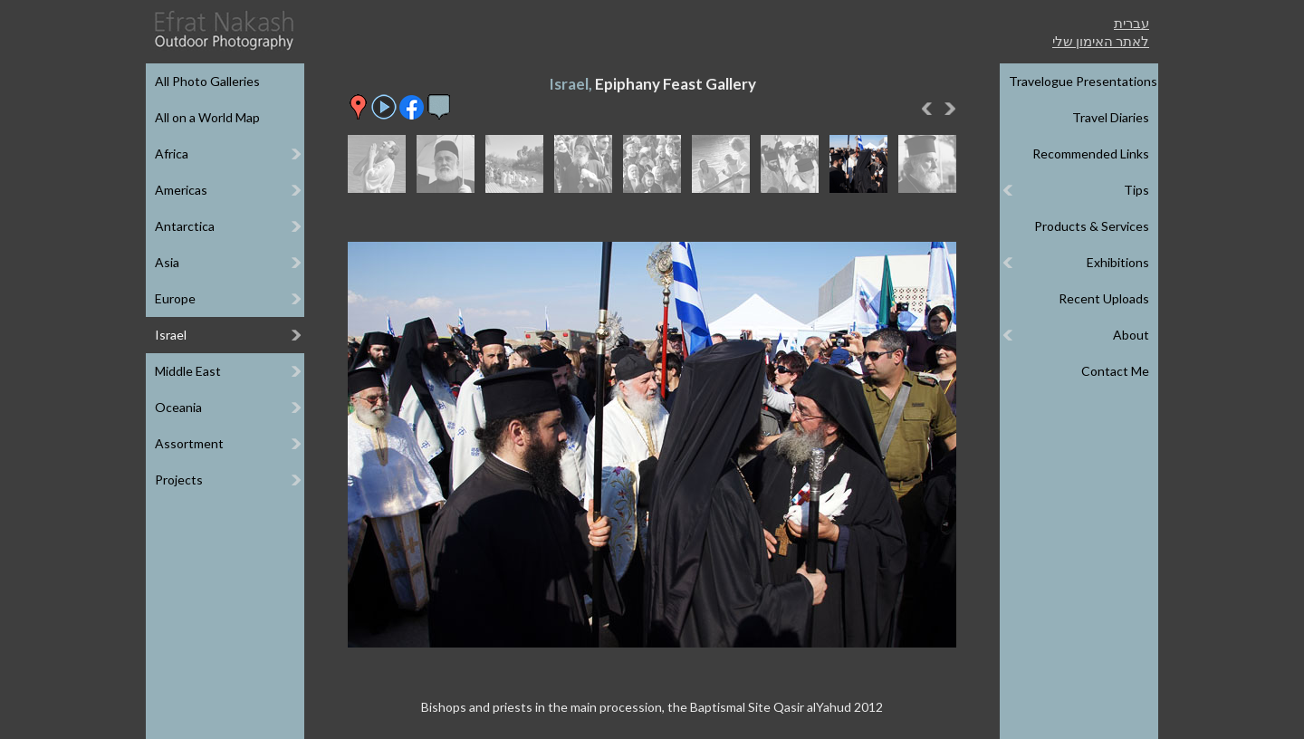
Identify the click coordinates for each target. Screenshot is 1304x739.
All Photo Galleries (207, 81)
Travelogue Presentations (1083, 81)
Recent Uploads (1104, 298)
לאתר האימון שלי (1100, 41)
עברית (1131, 22)
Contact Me (1115, 371)
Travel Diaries (1110, 117)
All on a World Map (207, 117)
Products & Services (1091, 226)
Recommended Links (1090, 153)
